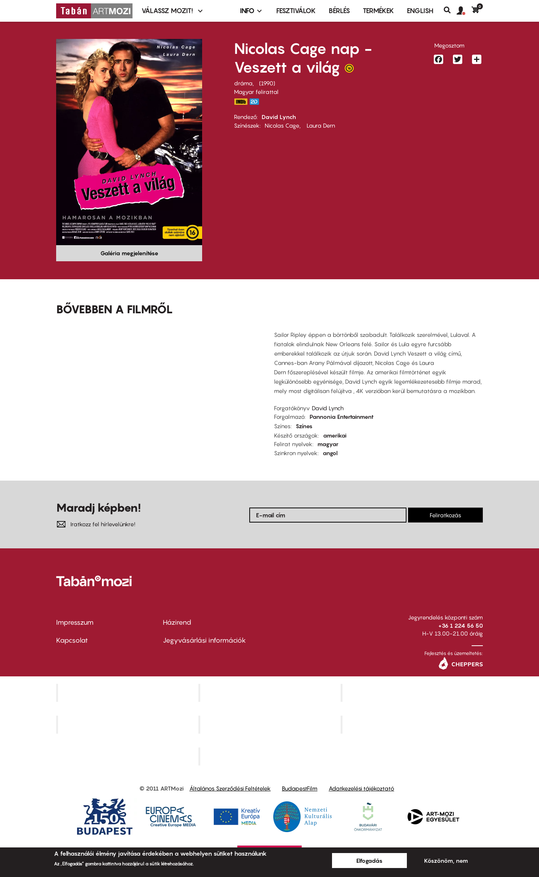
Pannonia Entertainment (342, 416)
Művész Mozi (413, 693)
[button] (464, 11)
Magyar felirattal (256, 91)
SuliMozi (270, 725)
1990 (267, 83)
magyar (327, 444)
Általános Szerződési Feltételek (230, 788)
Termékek (378, 11)
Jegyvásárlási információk (204, 640)
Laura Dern (320, 125)
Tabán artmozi (412, 725)
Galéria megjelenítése (129, 253)
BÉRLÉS (339, 11)
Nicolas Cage (282, 125)
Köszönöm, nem (446, 860)
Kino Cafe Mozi (270, 693)
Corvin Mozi (128, 693)
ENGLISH (420, 11)
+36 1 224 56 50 (460, 625)
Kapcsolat (72, 640)
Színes (304, 426)
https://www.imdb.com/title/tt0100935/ (240, 101)
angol (330, 453)
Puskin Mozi (128, 725)
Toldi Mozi (270, 756)
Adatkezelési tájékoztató (361, 788)
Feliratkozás (445, 515)
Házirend (177, 622)
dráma (243, 83)
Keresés (450, 10)
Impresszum (75, 622)
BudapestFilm (299, 788)
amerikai (335, 435)
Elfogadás (369, 860)
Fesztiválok (296, 11)
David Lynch (279, 116)
